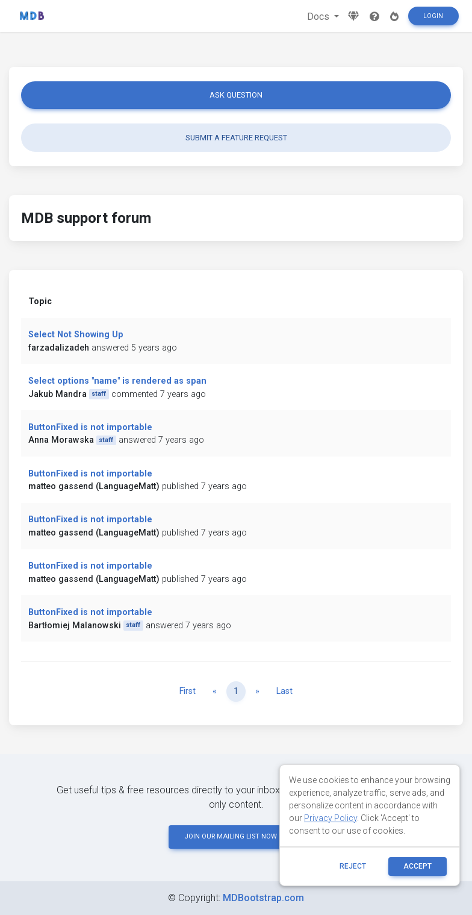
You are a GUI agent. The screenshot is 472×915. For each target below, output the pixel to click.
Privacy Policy (330, 818)
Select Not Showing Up (75, 334)
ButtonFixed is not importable (90, 427)
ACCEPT (417, 866)
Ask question (236, 94)
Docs (319, 16)
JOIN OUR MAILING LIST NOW (236, 836)
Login (433, 16)
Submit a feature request (236, 137)
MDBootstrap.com (263, 898)
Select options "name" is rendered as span (117, 381)
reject (353, 866)
